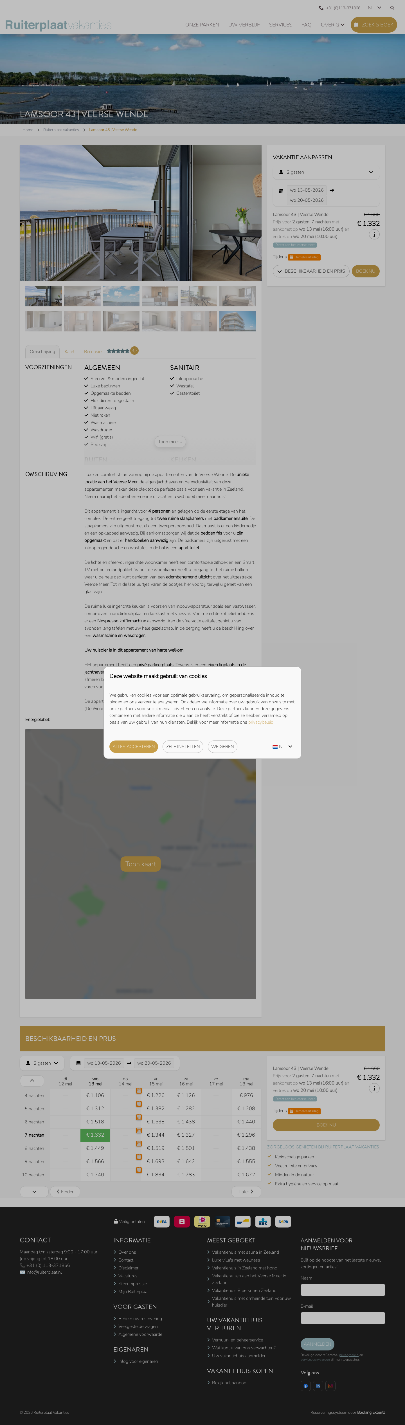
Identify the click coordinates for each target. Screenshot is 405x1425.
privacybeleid (260, 722)
